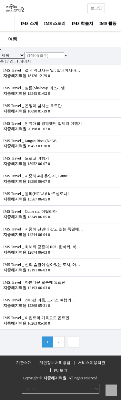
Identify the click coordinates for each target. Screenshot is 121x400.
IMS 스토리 (55, 23)
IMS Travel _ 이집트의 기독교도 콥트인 (36, 318)
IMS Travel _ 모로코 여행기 (26, 158)
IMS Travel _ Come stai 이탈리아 (30, 211)
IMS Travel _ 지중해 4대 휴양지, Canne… (37, 176)
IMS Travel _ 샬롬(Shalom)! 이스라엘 (34, 88)
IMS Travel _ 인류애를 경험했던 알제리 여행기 (42, 123)
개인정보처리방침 (54, 363)
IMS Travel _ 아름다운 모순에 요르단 (34, 282)
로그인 (96, 8)
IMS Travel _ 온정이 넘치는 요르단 (32, 105)
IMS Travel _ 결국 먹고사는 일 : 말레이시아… (41, 70)
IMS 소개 (29, 23)
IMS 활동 (108, 23)
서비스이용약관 (91, 363)
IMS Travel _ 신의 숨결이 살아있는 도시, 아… (41, 264)
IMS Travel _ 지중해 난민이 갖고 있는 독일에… (43, 229)
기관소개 (24, 363)
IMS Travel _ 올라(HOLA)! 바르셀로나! (36, 193)
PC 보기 (60, 370)
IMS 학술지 (82, 23)
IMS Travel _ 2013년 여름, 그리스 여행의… (39, 300)
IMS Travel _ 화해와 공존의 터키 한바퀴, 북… (41, 247)
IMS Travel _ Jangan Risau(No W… (31, 141)
